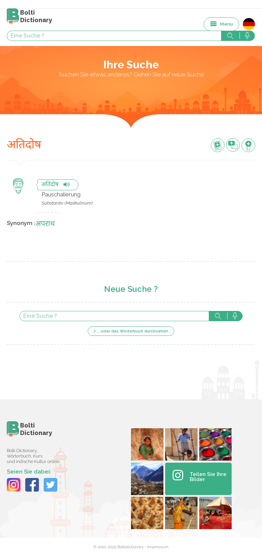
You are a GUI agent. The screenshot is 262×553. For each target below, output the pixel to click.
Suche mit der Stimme (235, 316)
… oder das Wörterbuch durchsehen (132, 331)
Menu (226, 24)
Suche (218, 316)
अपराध (45, 224)
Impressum (158, 546)
